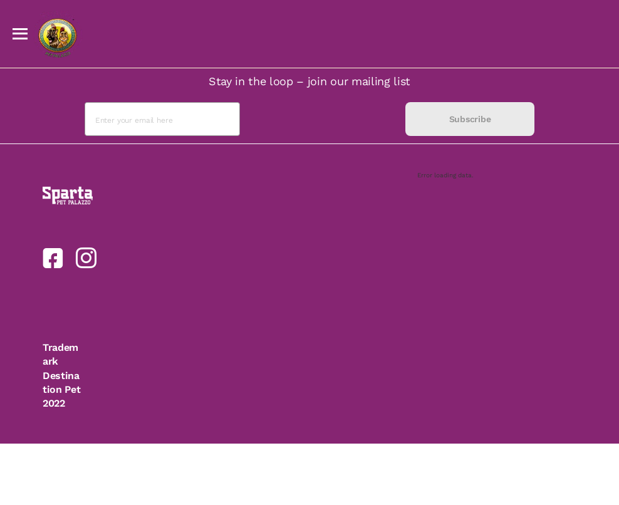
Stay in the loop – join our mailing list (309, 81)
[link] (53, 257)
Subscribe (470, 119)
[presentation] (322, 119)
